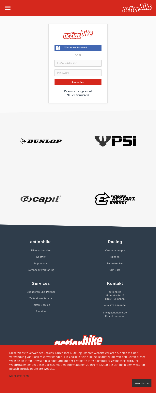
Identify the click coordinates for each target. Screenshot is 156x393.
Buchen (115, 257)
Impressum (41, 263)
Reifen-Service (41, 305)
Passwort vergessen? (78, 91)
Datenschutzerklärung (41, 270)
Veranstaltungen (115, 250)
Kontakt (41, 257)
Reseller (41, 311)
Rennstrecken (114, 263)
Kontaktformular (115, 316)
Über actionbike (41, 250)
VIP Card (114, 270)
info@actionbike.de (115, 312)
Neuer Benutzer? (78, 95)
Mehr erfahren (19, 376)
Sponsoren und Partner (41, 292)
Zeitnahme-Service (41, 298)
